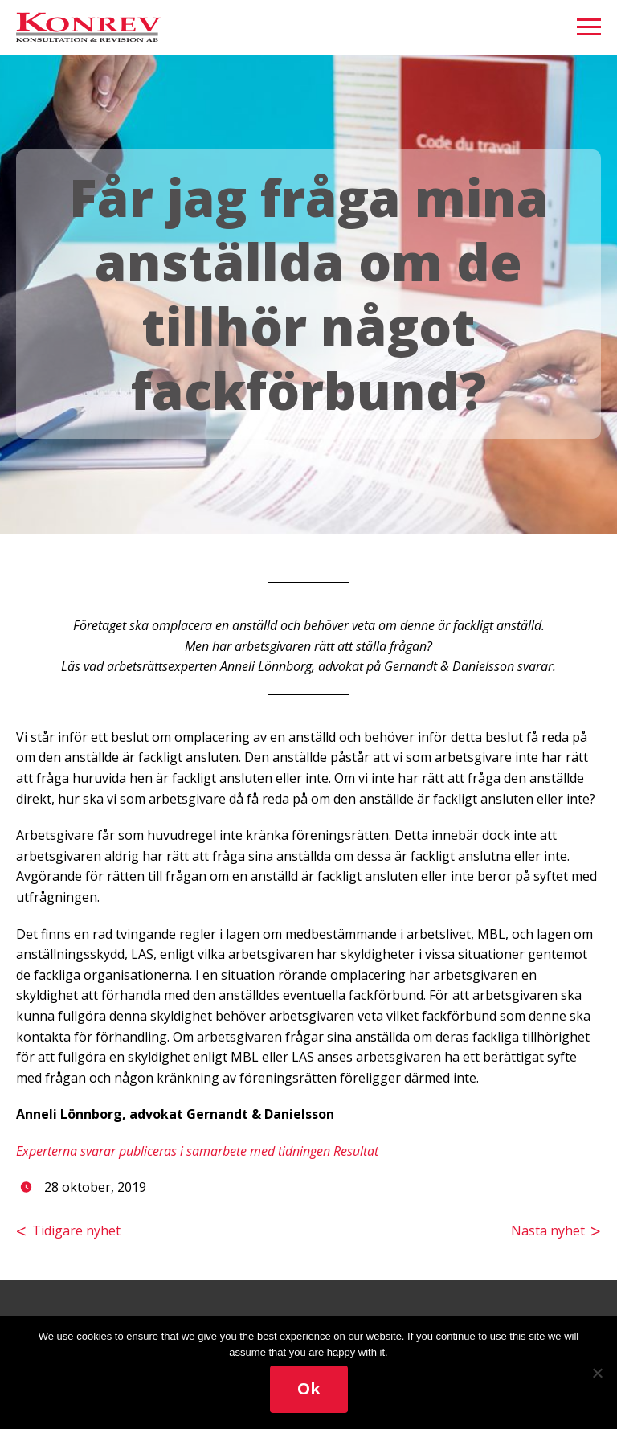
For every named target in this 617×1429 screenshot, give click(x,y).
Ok (309, 1388)
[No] (597, 1373)
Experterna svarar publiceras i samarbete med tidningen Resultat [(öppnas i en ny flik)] (197, 1151)
